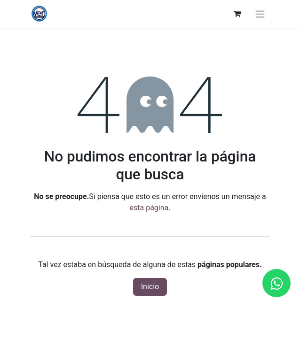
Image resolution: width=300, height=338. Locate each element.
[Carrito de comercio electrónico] (237, 13)
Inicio (150, 286)
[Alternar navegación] (260, 14)
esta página (149, 207)
